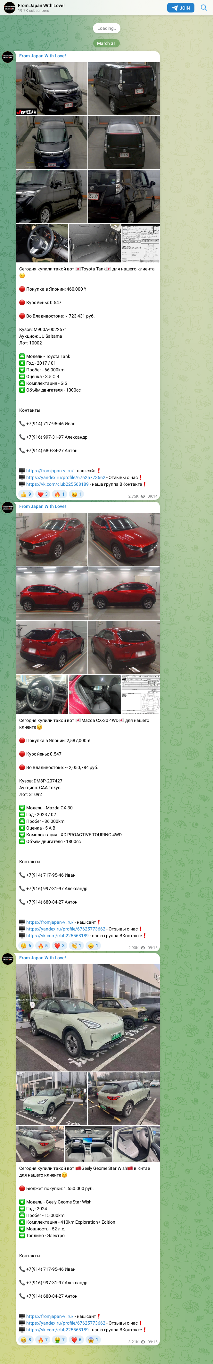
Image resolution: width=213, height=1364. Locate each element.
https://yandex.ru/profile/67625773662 (65, 477)
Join (181, 8)
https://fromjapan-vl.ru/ (50, 470)
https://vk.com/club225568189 (57, 484)
